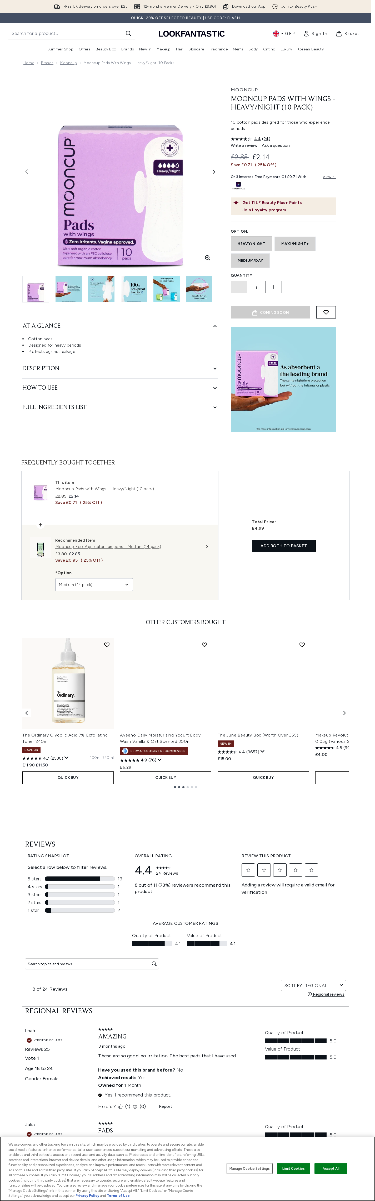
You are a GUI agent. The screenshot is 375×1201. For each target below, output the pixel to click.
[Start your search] (71, 33)
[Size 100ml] (95, 757)
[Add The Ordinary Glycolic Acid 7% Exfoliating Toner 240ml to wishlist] (107, 644)
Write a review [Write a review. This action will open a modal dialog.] (244, 145)
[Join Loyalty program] (288, 210)
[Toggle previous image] (26, 172)
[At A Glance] (120, 326)
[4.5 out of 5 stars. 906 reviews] (334, 748)
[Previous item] (26, 713)
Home (28, 63)
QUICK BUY (68, 777)
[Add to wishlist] (326, 312)
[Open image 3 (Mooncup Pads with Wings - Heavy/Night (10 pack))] (101, 289)
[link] (315, 33)
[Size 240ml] (108, 757)
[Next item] (344, 713)
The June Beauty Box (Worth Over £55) (258, 735)
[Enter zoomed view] (207, 258)
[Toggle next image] (214, 172)
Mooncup (68, 63)
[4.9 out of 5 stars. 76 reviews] (138, 760)
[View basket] (348, 33)
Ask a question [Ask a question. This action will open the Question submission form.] (276, 145)
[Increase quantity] (274, 287)
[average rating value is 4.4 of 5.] (246, 139)
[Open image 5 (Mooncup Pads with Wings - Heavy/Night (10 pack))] (166, 289)
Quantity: (242, 275)
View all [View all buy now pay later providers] (329, 177)
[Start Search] (128, 33)
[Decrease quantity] (239, 287)
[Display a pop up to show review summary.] (66, 758)
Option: (239, 231)
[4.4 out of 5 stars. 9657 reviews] (238, 752)
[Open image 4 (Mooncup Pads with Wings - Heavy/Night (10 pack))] (134, 289)
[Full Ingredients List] (120, 407)
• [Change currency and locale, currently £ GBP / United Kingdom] (284, 33)
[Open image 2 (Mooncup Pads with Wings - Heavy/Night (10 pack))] (69, 289)
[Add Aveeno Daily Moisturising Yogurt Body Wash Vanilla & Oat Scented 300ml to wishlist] (204, 644)
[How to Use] (120, 388)
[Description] (120, 368)
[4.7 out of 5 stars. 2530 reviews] (42, 758)
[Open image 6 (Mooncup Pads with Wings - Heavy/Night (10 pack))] (199, 289)
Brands (47, 63)
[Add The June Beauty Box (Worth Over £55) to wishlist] (302, 644)
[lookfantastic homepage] (192, 33)
